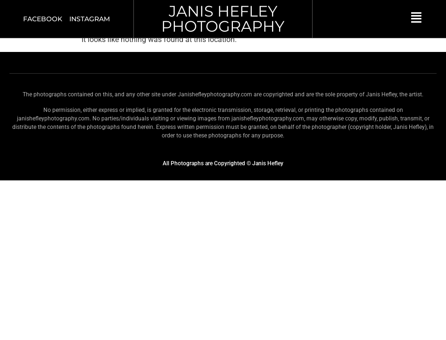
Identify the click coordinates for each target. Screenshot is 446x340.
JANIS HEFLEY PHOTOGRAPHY (222, 18)
